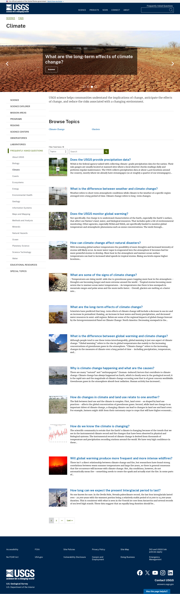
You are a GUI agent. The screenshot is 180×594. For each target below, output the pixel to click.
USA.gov (39, 557)
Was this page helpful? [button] (157, 591)
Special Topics (18, 271)
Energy (15, 189)
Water (15, 258)
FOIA (37, 549)
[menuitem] (82, 8)
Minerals (16, 227)
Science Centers (19, 132)
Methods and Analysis (22, 220)
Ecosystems (18, 182)
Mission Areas (18, 113)
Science (82, 10)
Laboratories (18, 144)
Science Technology (21, 252)
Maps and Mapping (21, 214)
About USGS (18, 157)
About (126, 10)
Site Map (125, 549)
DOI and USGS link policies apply (158, 550)
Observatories (18, 138)
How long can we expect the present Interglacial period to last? (115, 490)
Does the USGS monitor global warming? (99, 213)
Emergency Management (155, 558)
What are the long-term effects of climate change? (106, 307)
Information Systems (22, 208)
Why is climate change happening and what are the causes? (112, 368)
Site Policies (69, 549)
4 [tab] (96, 87)
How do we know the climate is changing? (99, 426)
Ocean (15, 239)
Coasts (15, 176)
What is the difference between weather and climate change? (114, 188)
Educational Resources (23, 265)
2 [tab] (88, 87)
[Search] (171, 10)
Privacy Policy (98, 549)
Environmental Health (22, 195)
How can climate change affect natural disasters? (105, 243)
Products (94, 10)
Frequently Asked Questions (160, 6)
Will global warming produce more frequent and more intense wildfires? (121, 458)
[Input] (157, 10)
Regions (14, 125)
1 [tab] (84, 87)
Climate (16, 170)
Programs (16, 119)
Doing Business (128, 557)
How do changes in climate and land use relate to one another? (114, 397)
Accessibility (12, 549)
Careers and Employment (98, 558)
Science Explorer (20, 106)
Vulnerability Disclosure (74, 557)
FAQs (21, 18)
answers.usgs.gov (165, 584)
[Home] (17, 12)
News (105, 10)
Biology (15, 163)
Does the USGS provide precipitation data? (100, 159)
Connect (115, 10)
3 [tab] (92, 87)
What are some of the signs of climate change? (103, 275)
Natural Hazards (20, 233)
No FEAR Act (12, 557)
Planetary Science (20, 246)
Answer (51, 69)
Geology (16, 201)
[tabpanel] (90, 61)
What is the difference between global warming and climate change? (119, 336)
